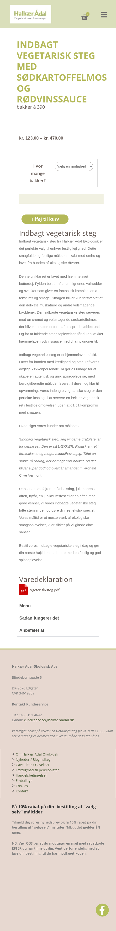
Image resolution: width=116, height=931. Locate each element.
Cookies (22, 786)
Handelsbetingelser (31, 775)
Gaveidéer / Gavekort (32, 764)
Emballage (24, 780)
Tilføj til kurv (45, 219)
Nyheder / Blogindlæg (33, 759)
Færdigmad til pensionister (37, 770)
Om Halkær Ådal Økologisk (37, 754)
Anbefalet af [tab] (31, 630)
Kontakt (22, 791)
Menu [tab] (25, 605)
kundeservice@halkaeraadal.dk (48, 720)
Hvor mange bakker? (38, 173)
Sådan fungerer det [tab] (39, 618)
